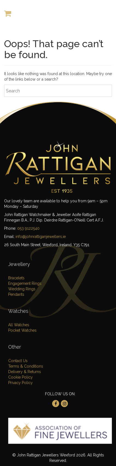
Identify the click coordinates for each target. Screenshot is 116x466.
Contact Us (18, 361)
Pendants (16, 294)
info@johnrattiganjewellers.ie (41, 236)
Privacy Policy (20, 382)
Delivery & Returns (24, 372)
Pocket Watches (22, 330)
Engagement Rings (24, 283)
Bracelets (16, 278)
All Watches (18, 325)
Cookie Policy (20, 377)
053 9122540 (28, 228)
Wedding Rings (21, 289)
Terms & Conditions (25, 366)
